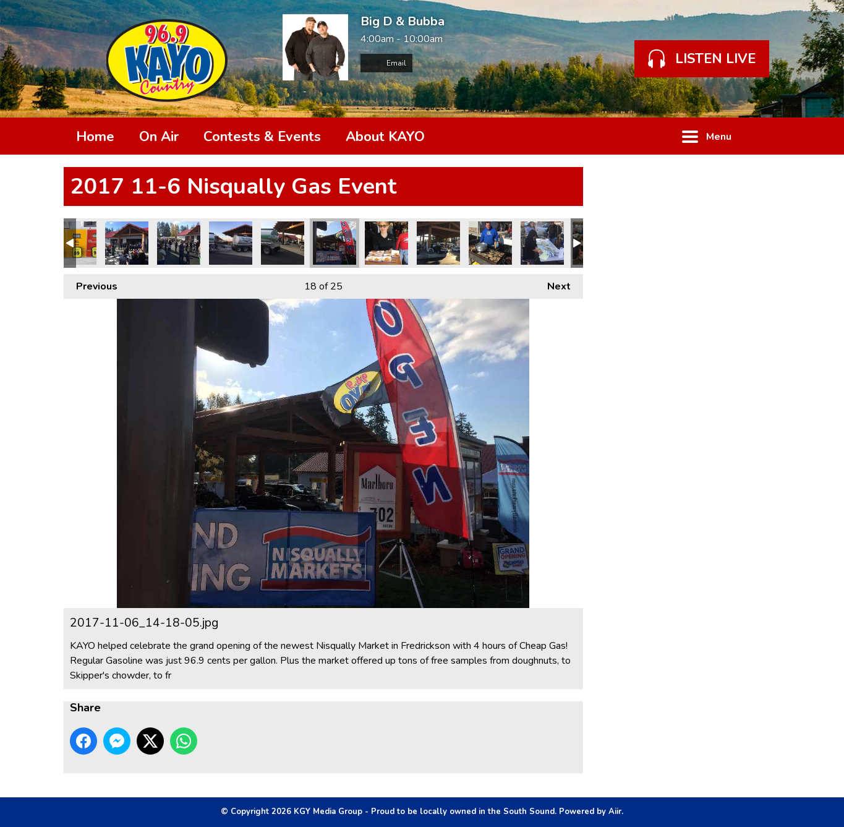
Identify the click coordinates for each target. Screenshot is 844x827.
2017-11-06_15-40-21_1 (282, 243)
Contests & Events (262, 136)
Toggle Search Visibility (762, 136)
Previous (90, 283)
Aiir (614, 811)
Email (386, 63)
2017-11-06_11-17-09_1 (178, 243)
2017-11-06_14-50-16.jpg (542, 243)
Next (553, 283)
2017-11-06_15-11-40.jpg (438, 243)
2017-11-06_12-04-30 (490, 243)
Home (95, 136)
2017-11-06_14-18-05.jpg (334, 243)
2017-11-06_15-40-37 (230, 243)
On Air (159, 136)
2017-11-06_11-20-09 (126, 243)
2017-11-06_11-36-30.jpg (386, 243)
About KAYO (385, 136)
